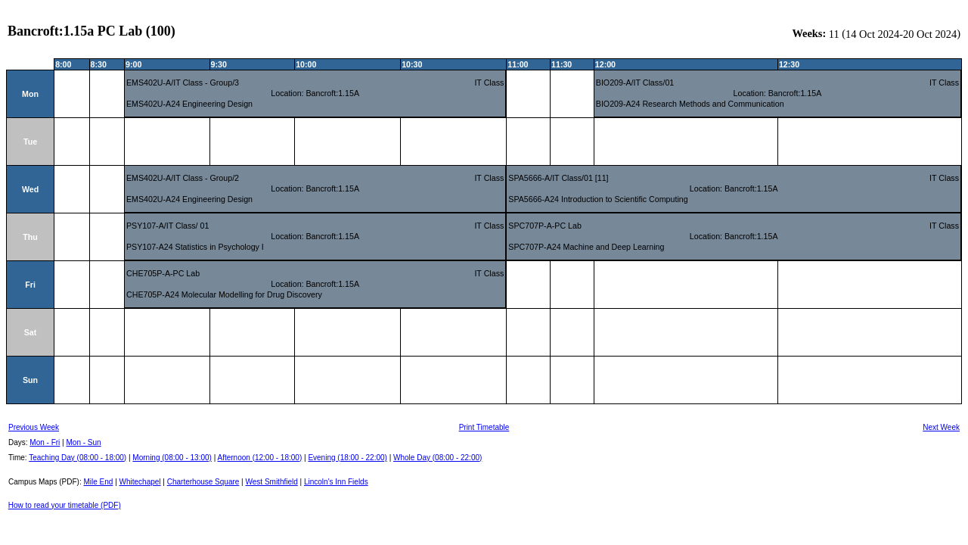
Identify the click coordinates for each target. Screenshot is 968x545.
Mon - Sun (84, 442)
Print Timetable (484, 427)
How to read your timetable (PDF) (64, 505)
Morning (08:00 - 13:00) (172, 457)
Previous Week (33, 427)
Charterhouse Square (203, 482)
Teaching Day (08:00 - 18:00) (77, 457)
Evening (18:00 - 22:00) (347, 457)
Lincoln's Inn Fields (336, 482)
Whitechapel (140, 482)
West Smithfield (272, 482)
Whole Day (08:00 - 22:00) (437, 457)
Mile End (98, 482)
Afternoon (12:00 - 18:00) (259, 457)
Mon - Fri (44, 442)
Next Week (941, 427)
